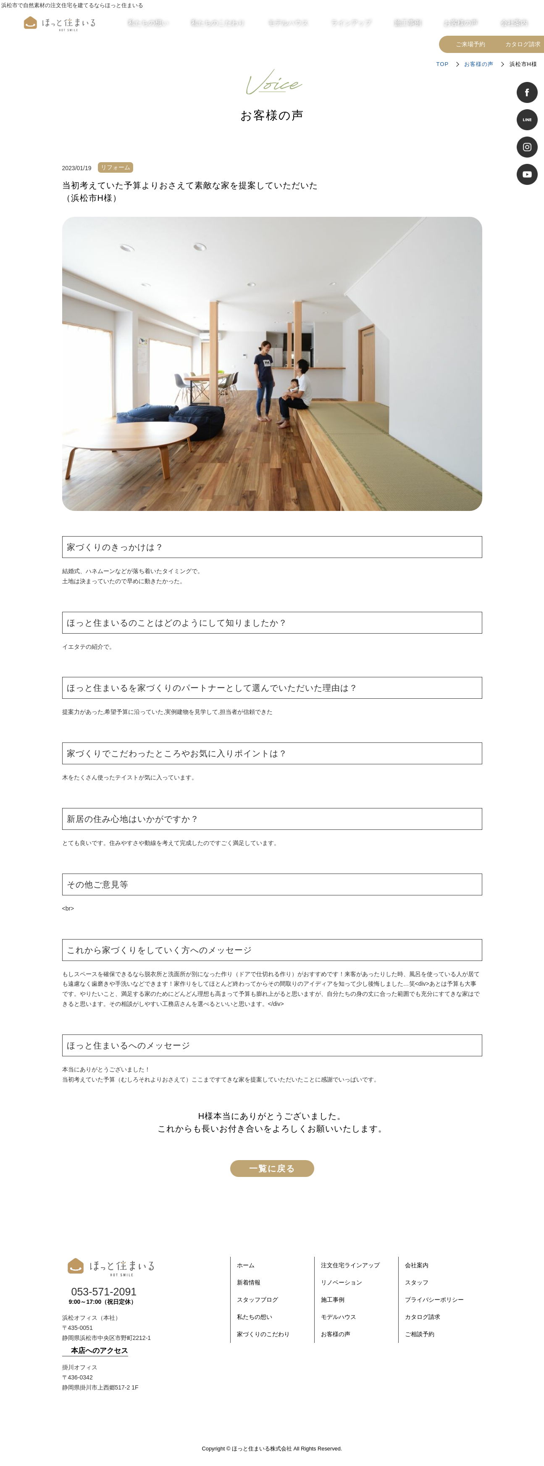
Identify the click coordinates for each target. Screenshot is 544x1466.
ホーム (246, 1265)
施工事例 (332, 1299)
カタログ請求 (422, 1316)
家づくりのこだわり (263, 1334)
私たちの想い (254, 1316)
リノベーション (341, 1282)
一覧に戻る (272, 1168)
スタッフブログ (257, 1299)
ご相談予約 (419, 1334)
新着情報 (248, 1282)
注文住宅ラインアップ (350, 1265)
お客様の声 (479, 64)
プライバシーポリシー (434, 1299)
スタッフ (416, 1282)
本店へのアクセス (99, 1351)
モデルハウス (338, 1316)
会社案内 (416, 1265)
